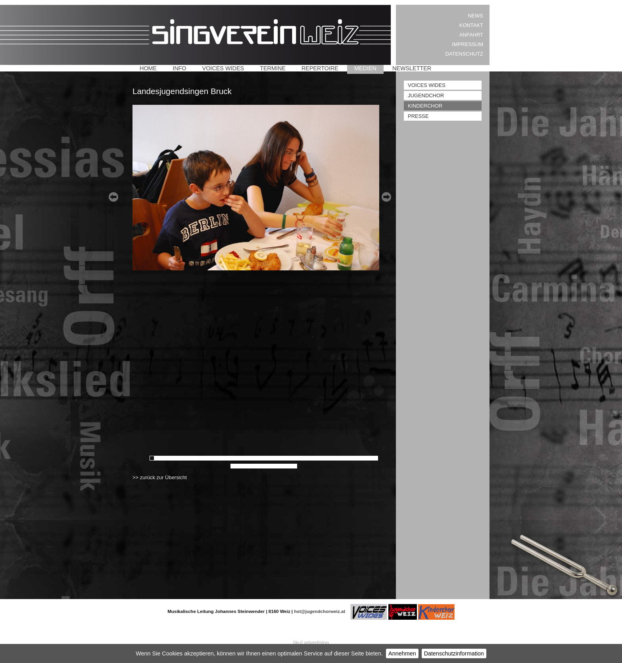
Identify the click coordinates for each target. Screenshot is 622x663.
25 (266, 458)
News (475, 16)
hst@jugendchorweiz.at (319, 611)
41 (342, 458)
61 (290, 466)
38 (328, 458)
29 (285, 458)
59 (280, 466)
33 (304, 458)
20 (242, 458)
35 (313, 458)
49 (232, 466)
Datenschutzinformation (454, 653)
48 (375, 458)
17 (228, 458)
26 (271, 458)
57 (271, 466)
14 (213, 458)
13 (209, 458)
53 (252, 466)
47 (371, 458)
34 (309, 458)
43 (351, 458)
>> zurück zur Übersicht (159, 477)
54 (256, 466)
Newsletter (411, 68)
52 (247, 466)
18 (232, 458)
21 (247, 458)
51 (242, 466)
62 (294, 466)
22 (252, 458)
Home (148, 68)
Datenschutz (464, 54)
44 (356, 458)
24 (261, 458)
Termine (273, 68)
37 (323, 458)
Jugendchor (426, 95)
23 (256, 458)
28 (280, 458)
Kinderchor (425, 106)
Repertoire (319, 68)
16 (223, 458)
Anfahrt (471, 35)
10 (194, 458)
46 (366, 458)
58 (275, 466)
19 (237, 458)
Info (179, 68)
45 (361, 458)
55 (261, 466)
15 (218, 458)
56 (266, 466)
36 (318, 458)
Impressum (467, 44)
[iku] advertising (311, 643)
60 (285, 466)
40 (337, 458)
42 (347, 458)
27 (275, 458)
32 (299, 458)
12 (204, 458)
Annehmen (402, 653)
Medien (365, 68)
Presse (418, 116)
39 (332, 458)
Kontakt (471, 25)
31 (294, 458)
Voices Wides (223, 68)
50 (237, 466)
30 (290, 458)
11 (199, 458)
